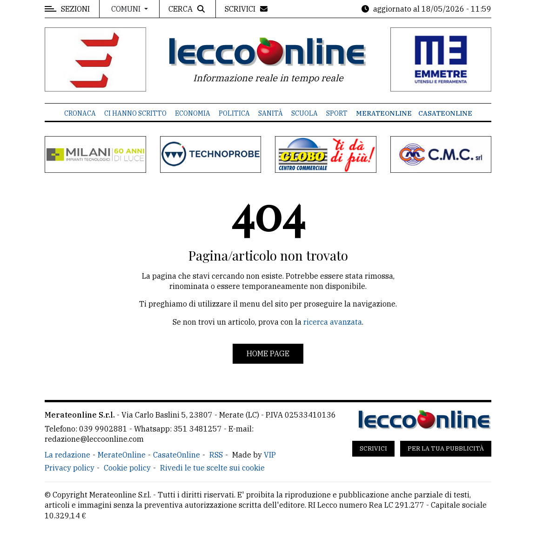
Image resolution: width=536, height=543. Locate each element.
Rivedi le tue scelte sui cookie (212, 467)
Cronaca (80, 113)
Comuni (126, 8)
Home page (268, 353)
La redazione (67, 454)
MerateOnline (384, 113)
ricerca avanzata (332, 322)
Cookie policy (127, 467)
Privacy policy (69, 467)
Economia (192, 113)
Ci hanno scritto (135, 113)
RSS (216, 454)
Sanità (270, 113)
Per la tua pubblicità (446, 448)
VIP (270, 454)
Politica (234, 113)
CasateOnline (445, 113)
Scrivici (373, 448)
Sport (337, 113)
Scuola (304, 113)
